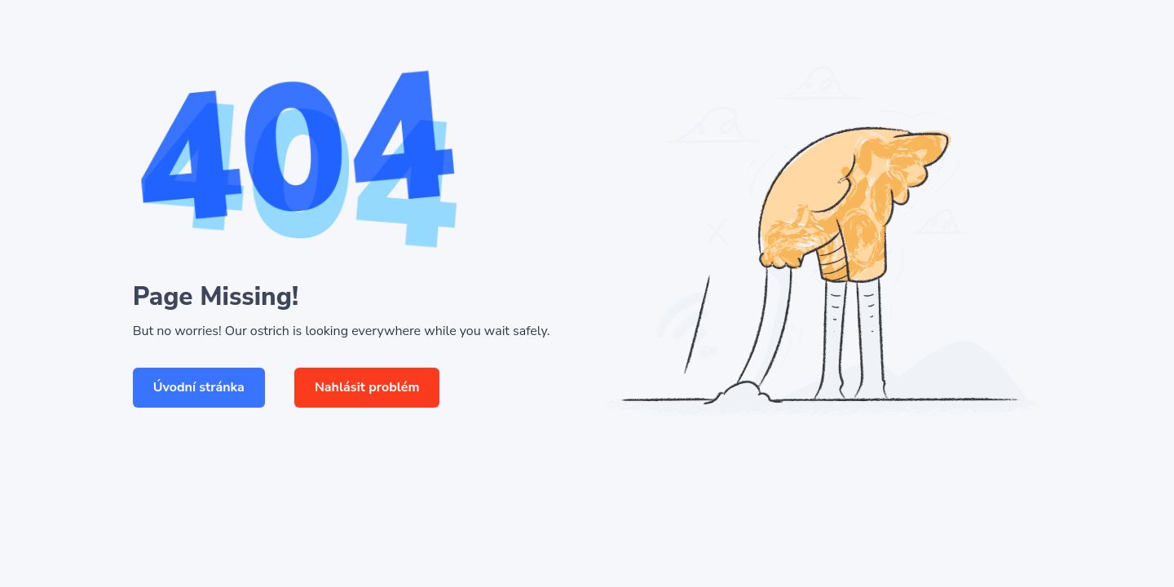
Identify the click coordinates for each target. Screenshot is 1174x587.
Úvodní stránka (199, 387)
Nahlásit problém (367, 387)
